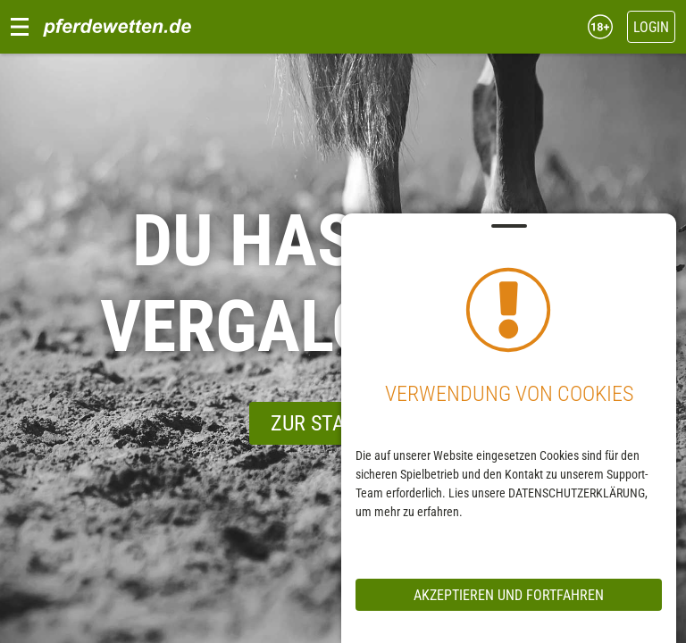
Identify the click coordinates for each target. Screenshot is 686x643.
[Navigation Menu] (20, 27)
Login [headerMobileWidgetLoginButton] (651, 27)
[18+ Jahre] (595, 26)
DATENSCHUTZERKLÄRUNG (575, 493)
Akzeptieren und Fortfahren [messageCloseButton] (508, 595)
